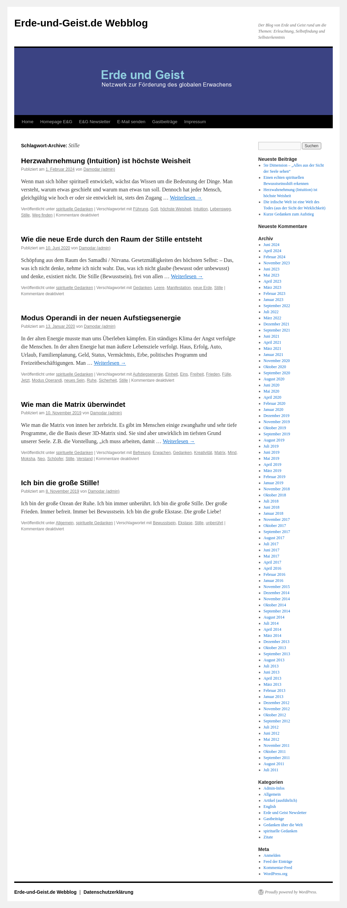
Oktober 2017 (275, 525)
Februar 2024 (274, 256)
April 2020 (272, 397)
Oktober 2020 (275, 366)
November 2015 (277, 586)
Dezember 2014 (276, 592)
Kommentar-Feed (278, 867)
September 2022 (277, 305)
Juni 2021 (272, 336)
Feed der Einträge (278, 861)
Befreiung (141, 452)
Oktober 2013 (275, 647)
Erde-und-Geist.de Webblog (81, 23)
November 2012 (277, 708)
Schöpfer (55, 458)
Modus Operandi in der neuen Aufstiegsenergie (101, 318)
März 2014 (272, 635)
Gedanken (142, 287)
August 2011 (274, 763)
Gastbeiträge (164, 121)
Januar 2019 (273, 482)
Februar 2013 (274, 690)
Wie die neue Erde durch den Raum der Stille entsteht (111, 239)
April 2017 (272, 562)
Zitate (268, 837)
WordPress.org (275, 873)
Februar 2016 (274, 574)
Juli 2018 (271, 501)
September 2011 (277, 757)
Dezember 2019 (276, 415)
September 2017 (277, 531)
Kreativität (203, 452)
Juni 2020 (272, 385)
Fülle (226, 374)
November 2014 (277, 599)
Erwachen (162, 452)
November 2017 (277, 519)
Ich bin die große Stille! (60, 483)
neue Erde (202, 287)
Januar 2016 (273, 580)
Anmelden (272, 855)
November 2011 (277, 745)
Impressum (195, 121)
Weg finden (42, 215)
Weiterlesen (186, 198)
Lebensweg (220, 209)
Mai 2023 (271, 275)
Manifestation (179, 287)
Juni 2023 (272, 269)
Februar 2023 (274, 293)
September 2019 (277, 434)
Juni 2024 (272, 244)
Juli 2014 (271, 623)
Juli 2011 (271, 770)
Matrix (220, 452)
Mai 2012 (271, 739)
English (270, 806)
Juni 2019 (272, 452)
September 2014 (277, 611)
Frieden (213, 374)
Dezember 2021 (276, 324)
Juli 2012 (271, 727)
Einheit (171, 374)
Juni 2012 (272, 733)
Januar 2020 (273, 409)
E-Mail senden (131, 121)
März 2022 (272, 318)
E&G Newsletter (94, 121)
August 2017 (274, 537)
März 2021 (272, 348)
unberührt (214, 523)
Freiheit (197, 374)
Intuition (200, 209)
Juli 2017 (271, 544)
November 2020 (277, 360)
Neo (41, 458)
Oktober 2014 (275, 605)
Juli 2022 (271, 311)
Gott (154, 209)
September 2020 (277, 373)
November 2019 (277, 421)
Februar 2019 (274, 476)
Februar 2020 (274, 403)
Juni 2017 (272, 550)
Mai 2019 (271, 458)
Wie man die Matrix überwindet (73, 404)
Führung (140, 209)
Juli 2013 (271, 666)
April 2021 (272, 342)
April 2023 (272, 281)
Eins (184, 374)
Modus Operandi (47, 380)
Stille (25, 215)
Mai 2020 (271, 391)
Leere (159, 287)
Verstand (85, 458)
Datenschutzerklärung (108, 892)
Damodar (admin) (99, 169)
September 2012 (277, 721)
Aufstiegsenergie (148, 374)
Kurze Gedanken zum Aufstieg (289, 214)
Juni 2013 (272, 672)
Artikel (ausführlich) (280, 800)
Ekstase (185, 523)
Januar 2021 (273, 354)
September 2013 (277, 653)
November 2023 (277, 263)
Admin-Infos (274, 788)
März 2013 (272, 684)
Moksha (28, 458)
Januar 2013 (273, 696)
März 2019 (272, 470)
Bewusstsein (164, 523)
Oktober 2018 (275, 495)
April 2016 (272, 568)
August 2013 (274, 660)
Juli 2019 (271, 446)
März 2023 (272, 287)
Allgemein (65, 523)
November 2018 (277, 489)
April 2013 (272, 678)
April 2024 (272, 250)
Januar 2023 (273, 299)
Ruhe (92, 380)
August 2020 (274, 379)
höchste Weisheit (175, 209)
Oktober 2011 (275, 751)
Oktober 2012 (275, 715)
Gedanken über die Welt (283, 824)
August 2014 (274, 617)
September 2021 (277, 330)
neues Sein (74, 380)
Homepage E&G (56, 121)
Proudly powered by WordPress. (291, 892)
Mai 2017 (271, 556)
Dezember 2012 (276, 702)
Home (28, 121)
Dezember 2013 (276, 641)
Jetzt (25, 380)
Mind (232, 452)
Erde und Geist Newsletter (285, 812)
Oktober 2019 (275, 427)
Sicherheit (108, 380)
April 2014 (272, 629)
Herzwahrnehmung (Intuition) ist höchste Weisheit (105, 161)
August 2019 (274, 440)
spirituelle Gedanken (74, 209)
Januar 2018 (273, 513)
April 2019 (272, 464)
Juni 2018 (272, 507)
